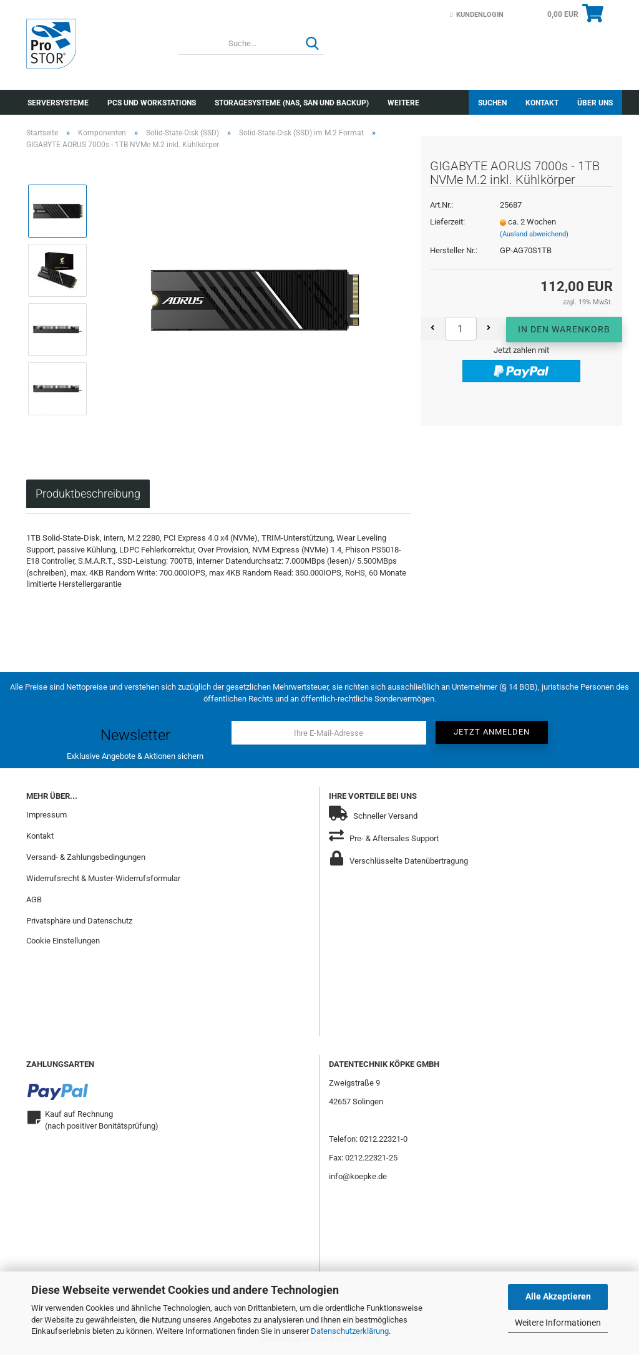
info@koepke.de (358, 1176)
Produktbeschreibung (88, 493)
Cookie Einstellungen (63, 940)
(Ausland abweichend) (534, 234)
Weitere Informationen (558, 1323)
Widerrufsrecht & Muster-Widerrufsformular (103, 878)
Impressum (46, 814)
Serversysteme (58, 103)
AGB (34, 899)
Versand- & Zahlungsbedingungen (85, 857)
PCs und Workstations (151, 103)
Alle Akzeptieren (558, 1296)
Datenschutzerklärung (350, 1331)
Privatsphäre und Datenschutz (79, 920)
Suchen (492, 103)
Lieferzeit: (447, 221)
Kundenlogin (477, 15)
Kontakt (542, 103)
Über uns (595, 103)
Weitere (403, 103)
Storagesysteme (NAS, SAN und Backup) (292, 103)
